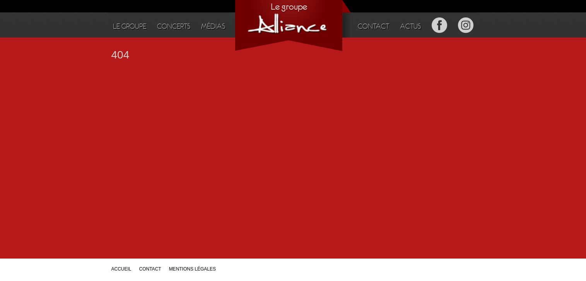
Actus (410, 26)
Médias (213, 26)
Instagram (466, 25)
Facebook (439, 25)
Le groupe (129, 26)
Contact (373, 26)
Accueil (121, 269)
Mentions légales (192, 269)
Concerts (173, 26)
